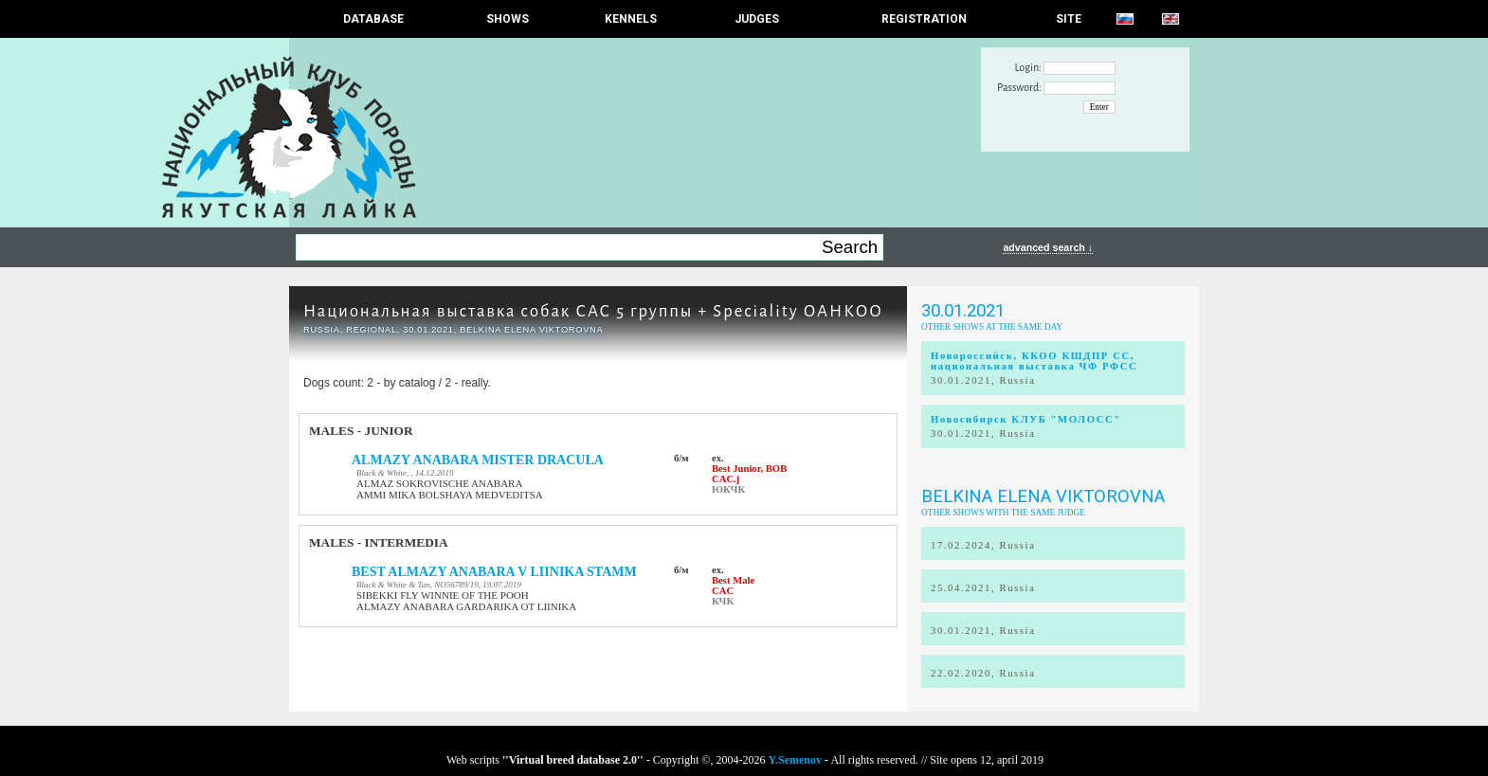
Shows (507, 19)
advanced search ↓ (1048, 247)
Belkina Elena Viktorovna (1043, 496)
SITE (1068, 19)
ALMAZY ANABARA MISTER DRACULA (478, 460)
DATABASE (373, 19)
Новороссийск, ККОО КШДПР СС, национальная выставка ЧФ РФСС (1034, 361)
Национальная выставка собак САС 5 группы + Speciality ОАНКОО (593, 311)
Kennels (631, 19)
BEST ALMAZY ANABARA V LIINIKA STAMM (494, 572)
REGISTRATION (924, 19)
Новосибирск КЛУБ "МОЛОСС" (1026, 419)
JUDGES (757, 19)
